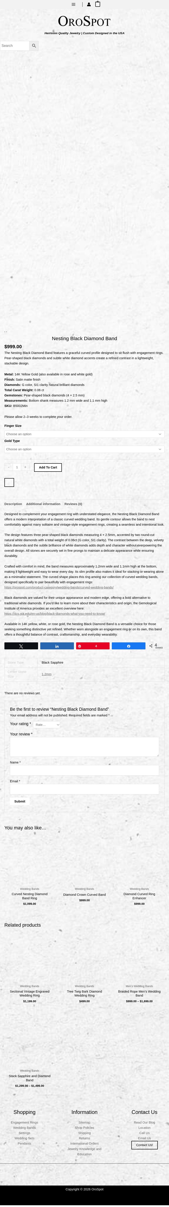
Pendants (24, 1145)
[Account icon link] (89, 4)
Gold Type (12, 442)
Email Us (144, 1140)
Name (15, 764)
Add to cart (48, 469)
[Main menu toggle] (73, 4)
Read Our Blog (144, 1124)
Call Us (144, 1135)
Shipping (84, 1135)
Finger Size (13, 427)
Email (15, 783)
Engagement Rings (24, 1124)
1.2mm (47, 676)
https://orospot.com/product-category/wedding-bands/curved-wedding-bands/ (59, 589)
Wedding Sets (25, 1140)
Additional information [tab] (43, 505)
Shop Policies (84, 1129)
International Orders (84, 1145)
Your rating (20, 725)
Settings (24, 1135)
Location (144, 1129)
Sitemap (84, 1124)
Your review (21, 736)
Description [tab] (13, 505)
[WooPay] (9, 484)
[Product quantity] (17, 469)
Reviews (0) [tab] (73, 505)
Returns (84, 1140)
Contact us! (144, 1147)
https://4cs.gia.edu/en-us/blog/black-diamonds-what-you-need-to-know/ (54, 615)
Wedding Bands (24, 1129)
